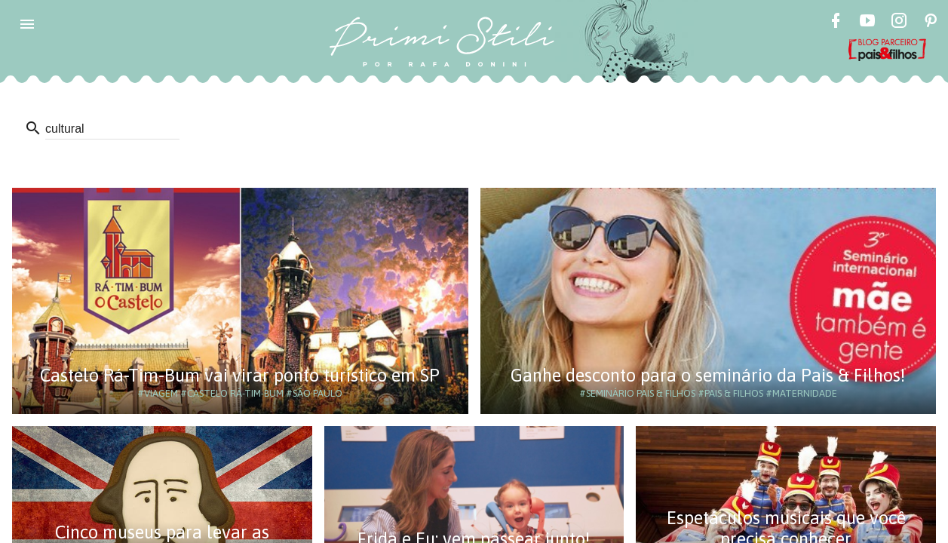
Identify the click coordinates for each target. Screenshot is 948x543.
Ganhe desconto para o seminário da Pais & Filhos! (708, 375)
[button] (27, 24)
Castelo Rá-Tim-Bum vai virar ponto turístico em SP (240, 375)
